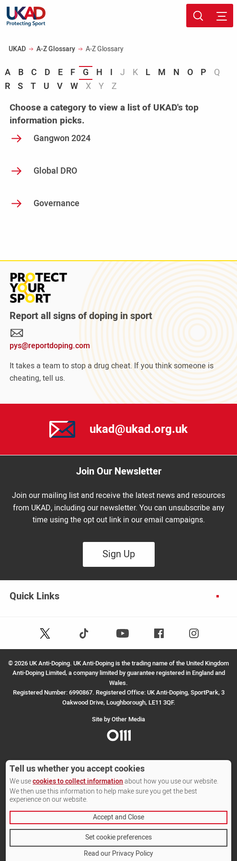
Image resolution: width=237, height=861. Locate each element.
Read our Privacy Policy (118, 853)
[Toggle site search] (198, 15)
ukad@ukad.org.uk (139, 429)
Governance (56, 203)
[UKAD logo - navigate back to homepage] (26, 16)
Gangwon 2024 (62, 138)
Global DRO (55, 171)
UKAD (17, 49)
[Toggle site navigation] (221, 15)
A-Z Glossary (55, 49)
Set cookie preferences (118, 837)
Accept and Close (118, 817)
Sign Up (118, 554)
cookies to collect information (78, 781)
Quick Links (34, 596)
